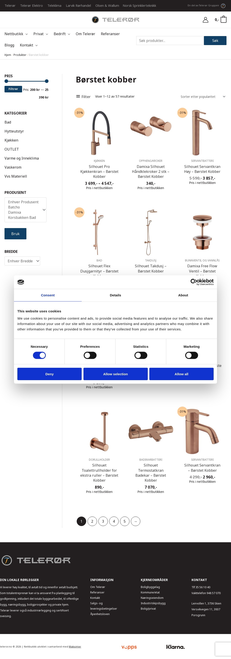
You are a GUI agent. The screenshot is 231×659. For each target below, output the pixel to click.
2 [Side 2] (92, 521)
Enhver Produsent (23, 202)
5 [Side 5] (125, 521)
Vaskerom (13, 167)
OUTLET (12, 149)
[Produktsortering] (202, 96)
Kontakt (95, 598)
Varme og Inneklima (22, 158)
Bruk (15, 233)
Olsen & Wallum (107, 5)
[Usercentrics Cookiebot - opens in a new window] (194, 282)
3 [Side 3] (103, 521)
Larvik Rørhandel (78, 5)
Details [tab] (115, 295)
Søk (215, 40)
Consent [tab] (48, 295)
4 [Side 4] (114, 521)
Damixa (23, 212)
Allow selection (115, 374)
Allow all (181, 374)
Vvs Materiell (16, 176)
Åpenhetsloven (100, 614)
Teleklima (54, 5)
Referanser (97, 592)
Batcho (23, 207)
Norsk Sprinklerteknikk (139, 5)
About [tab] (183, 295)
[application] (25, 33)
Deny (49, 374)
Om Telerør (97, 587)
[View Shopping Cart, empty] (220, 20)
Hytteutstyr (14, 131)
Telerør (10, 5)
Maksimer (75, 646)
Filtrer (13, 89)
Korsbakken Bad (23, 217)
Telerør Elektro (31, 5)
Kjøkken (11, 140)
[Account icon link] (205, 20)
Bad (8, 122)
